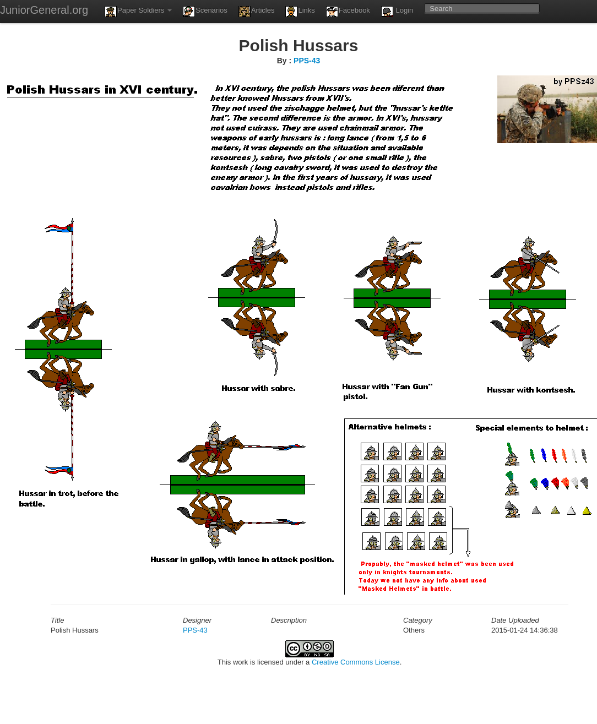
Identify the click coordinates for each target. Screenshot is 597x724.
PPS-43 (307, 60)
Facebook (348, 11)
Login (397, 11)
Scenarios (205, 11)
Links (299, 11)
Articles (256, 11)
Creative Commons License (356, 662)
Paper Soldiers (138, 11)
